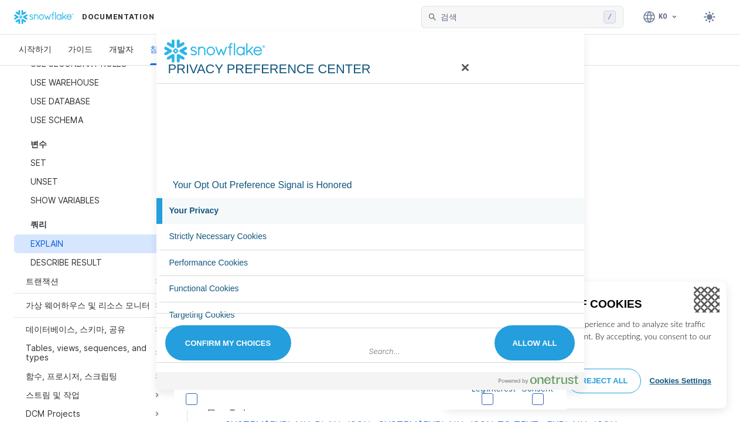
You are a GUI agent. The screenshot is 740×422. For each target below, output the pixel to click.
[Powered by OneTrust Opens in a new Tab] (538, 379)
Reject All (604, 380)
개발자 (121, 49)
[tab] (370, 211)
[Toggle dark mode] (709, 17)
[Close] (706, 300)
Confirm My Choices (228, 343)
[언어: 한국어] (660, 17)
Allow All (534, 343)
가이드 (80, 49)
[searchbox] (520, 17)
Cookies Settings (680, 380)
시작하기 (35, 49)
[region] (585, 345)
